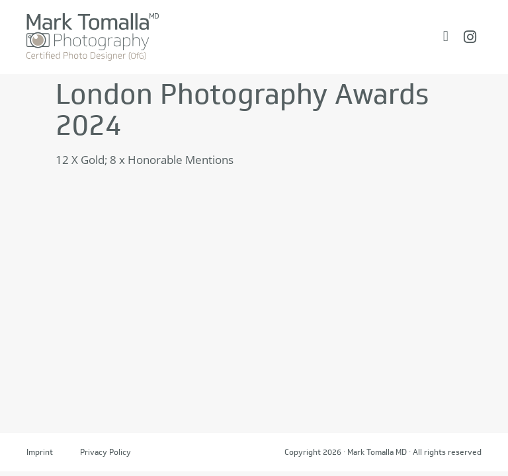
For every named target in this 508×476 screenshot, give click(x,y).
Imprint (39, 452)
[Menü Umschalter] (446, 36)
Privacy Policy (105, 452)
